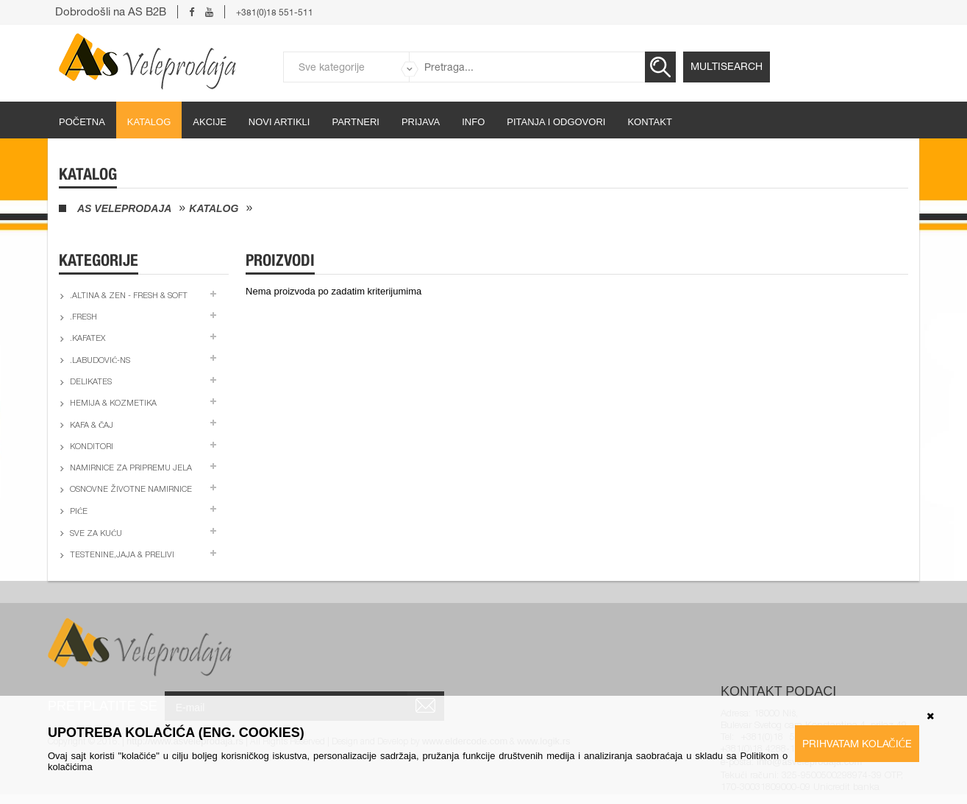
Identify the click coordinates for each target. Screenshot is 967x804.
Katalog (149, 121)
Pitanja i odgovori (556, 121)
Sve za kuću (96, 534)
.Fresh (83, 318)
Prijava (421, 121)
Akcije (209, 121)
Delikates (91, 382)
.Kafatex (87, 339)
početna (82, 121)
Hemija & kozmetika (113, 404)
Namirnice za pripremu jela (131, 469)
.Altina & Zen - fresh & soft (129, 296)
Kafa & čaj (91, 426)
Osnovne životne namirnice (131, 490)
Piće (79, 512)
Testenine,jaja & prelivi (122, 555)
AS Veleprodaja (124, 208)
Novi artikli (279, 121)
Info (473, 121)
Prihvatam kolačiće (857, 744)
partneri (355, 121)
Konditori (91, 447)
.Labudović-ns (100, 361)
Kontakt (649, 121)
